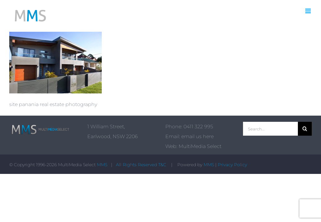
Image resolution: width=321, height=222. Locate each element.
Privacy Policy (232, 164)
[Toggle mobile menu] (308, 11)
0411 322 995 (198, 127)
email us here (197, 136)
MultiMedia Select (200, 146)
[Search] (305, 129)
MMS (102, 164)
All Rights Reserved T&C (141, 164)
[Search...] (270, 129)
